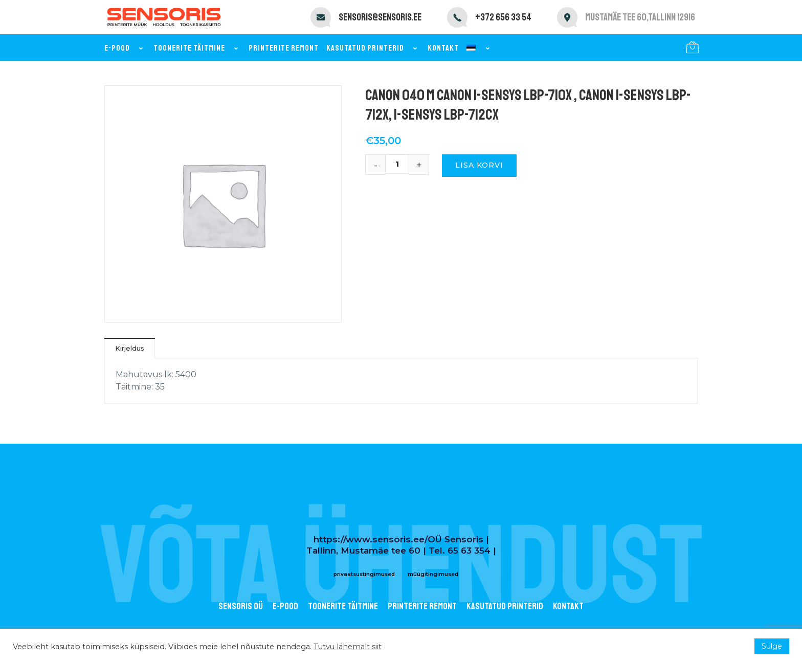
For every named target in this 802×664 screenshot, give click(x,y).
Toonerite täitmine (197, 48)
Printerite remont (284, 48)
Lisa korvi (479, 165)
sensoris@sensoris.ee (380, 17)
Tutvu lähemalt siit (348, 646)
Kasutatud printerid (373, 48)
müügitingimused (433, 574)
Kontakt (443, 48)
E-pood (125, 48)
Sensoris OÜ (240, 606)
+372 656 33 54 (503, 17)
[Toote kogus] (401, 164)
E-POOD (285, 606)
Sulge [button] (772, 646)
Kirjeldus (129, 348)
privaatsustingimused (364, 574)
